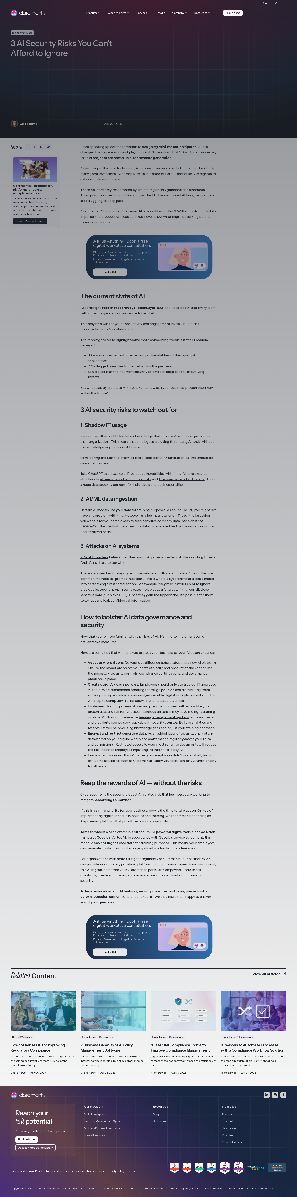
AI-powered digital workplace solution (183, 832)
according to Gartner (113, 800)
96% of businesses (195, 152)
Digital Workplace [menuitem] (95, 1114)
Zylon (206, 859)
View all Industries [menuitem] (233, 1143)
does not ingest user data (112, 843)
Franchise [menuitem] (228, 1114)
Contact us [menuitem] (280, 3)
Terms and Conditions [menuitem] (59, 1171)
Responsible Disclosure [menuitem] (90, 1171)
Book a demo (233, 12)
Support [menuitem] (267, 3)
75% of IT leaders (94, 557)
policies (167, 690)
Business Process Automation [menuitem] (102, 1128)
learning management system (164, 717)
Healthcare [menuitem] (229, 1128)
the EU (150, 195)
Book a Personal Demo (30, 221)
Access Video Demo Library (35, 1147)
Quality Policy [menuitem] (116, 1171)
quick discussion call (97, 897)
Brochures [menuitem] (159, 1121)
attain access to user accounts (125, 479)
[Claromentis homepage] (28, 13)
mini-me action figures (177, 147)
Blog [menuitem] (156, 1114)
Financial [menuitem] (227, 1121)
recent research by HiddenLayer (128, 308)
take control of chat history (182, 479)
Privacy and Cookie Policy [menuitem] (27, 1171)
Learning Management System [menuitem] (103, 1121)
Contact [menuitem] (132, 1171)
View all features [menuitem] (94, 1136)
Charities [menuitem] (227, 1136)
